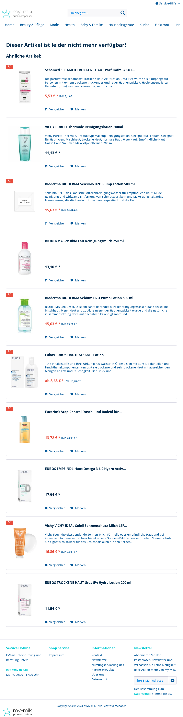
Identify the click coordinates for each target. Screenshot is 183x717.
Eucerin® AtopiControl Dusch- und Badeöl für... (83, 412)
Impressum (56, 655)
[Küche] (144, 25)
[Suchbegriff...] (97, 13)
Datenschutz (100, 679)
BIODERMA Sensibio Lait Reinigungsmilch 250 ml (84, 241)
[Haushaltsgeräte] (121, 25)
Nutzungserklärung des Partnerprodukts (108, 667)
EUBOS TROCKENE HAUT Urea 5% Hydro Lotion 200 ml (88, 583)
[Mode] (54, 25)
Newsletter (99, 660)
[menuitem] (97, 13)
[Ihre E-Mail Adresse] (151, 680)
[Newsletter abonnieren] (172, 680)
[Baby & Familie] (92, 25)
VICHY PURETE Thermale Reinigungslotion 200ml (84, 127)
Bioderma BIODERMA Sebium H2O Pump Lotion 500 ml (89, 298)
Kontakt (97, 655)
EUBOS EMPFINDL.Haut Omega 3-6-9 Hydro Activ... (85, 469)
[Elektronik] (162, 25)
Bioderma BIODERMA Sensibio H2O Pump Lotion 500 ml (90, 184)
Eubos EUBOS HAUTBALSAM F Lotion (74, 355)
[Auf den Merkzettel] (78, 109)
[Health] (70, 25)
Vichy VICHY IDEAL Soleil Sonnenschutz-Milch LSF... (86, 526)
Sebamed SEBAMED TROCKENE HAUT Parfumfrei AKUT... (90, 70)
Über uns (98, 674)
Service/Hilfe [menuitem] (166, 3)
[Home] (9, 25)
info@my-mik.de (17, 670)
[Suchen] (122, 13)
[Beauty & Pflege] (32, 25)
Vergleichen (55, 109)
